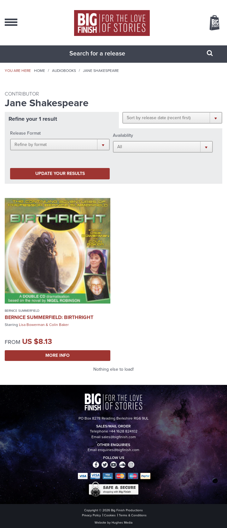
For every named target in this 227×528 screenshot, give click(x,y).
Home (39, 70)
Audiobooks (64, 70)
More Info (57, 355)
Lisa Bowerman (32, 325)
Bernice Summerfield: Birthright (49, 317)
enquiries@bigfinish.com (118, 450)
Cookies (110, 515)
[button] (172, 117)
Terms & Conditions (133, 515)
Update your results (60, 173)
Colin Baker (59, 325)
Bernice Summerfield (22, 310)
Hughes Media (122, 522)
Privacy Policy (91, 515)
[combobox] (105, 53)
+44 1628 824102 (123, 431)
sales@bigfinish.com (119, 437)
